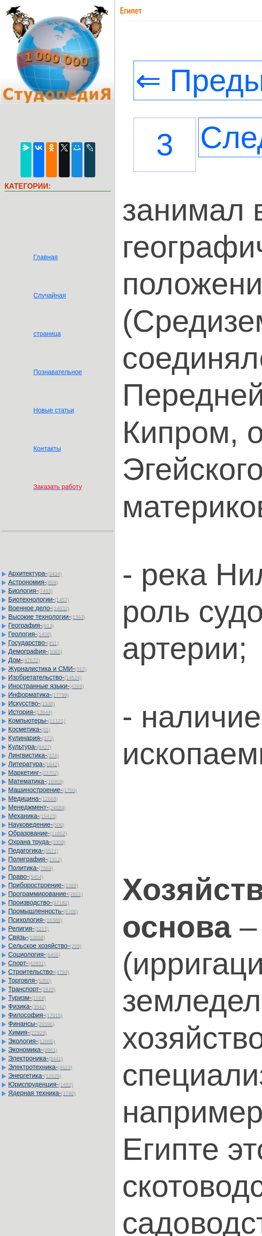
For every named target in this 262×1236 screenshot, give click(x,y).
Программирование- (45, 893)
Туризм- (27, 997)
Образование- (37, 833)
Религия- (28, 928)
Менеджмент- (37, 807)
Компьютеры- (36, 720)
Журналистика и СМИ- (47, 668)
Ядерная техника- (42, 1093)
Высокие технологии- (46, 616)
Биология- (30, 590)
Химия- (27, 1032)
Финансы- (31, 1023)
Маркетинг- (33, 772)
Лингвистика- (33, 755)
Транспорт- (32, 989)
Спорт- (27, 963)
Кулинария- (31, 738)
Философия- (35, 1015)
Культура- (29, 746)
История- (30, 712)
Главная (45, 257)
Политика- (30, 867)
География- (31, 625)
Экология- (31, 1041)
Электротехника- (40, 1067)
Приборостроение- (43, 885)
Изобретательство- (45, 677)
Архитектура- (35, 573)
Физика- (27, 1006)
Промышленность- (43, 911)
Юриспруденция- (40, 1084)
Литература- (33, 763)
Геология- (29, 634)
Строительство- (38, 971)
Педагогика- (33, 850)
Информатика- (38, 694)
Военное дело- (38, 608)
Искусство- (31, 703)
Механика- (32, 815)
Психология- (35, 919)
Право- (25, 876)
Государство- (33, 642)
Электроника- (35, 1058)
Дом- (24, 660)
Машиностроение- (42, 789)
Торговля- (29, 980)
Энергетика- (35, 1075)
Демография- (35, 651)
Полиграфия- (35, 859)
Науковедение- (36, 824)
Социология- (34, 954)
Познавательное (57, 372)
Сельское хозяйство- (45, 945)
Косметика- (29, 729)
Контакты (47, 448)
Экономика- (32, 1049)
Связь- (26, 937)
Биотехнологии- (38, 599)
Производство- (38, 902)
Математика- (35, 781)
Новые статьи (53, 410)
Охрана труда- (37, 841)
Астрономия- (33, 582)
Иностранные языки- (46, 686)
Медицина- (33, 798)
